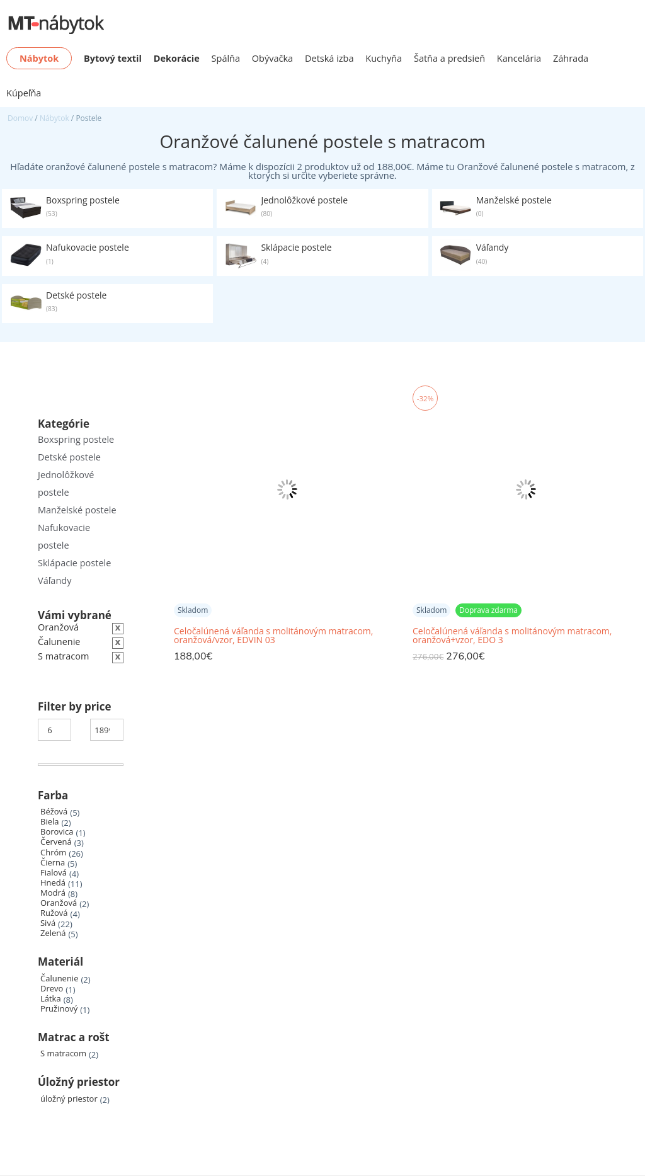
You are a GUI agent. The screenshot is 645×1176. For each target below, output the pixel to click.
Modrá (53, 893)
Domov (20, 118)
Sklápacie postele (74, 563)
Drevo (51, 989)
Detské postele (69, 457)
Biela (49, 822)
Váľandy (54, 580)
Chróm (53, 852)
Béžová (53, 812)
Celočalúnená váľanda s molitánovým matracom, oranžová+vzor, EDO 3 (512, 635)
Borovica (57, 832)
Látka (50, 999)
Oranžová (58, 903)
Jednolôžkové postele (66, 483)
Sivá (47, 923)
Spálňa (226, 58)
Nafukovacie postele (64, 536)
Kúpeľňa (23, 93)
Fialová (53, 873)
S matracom (63, 1053)
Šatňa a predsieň (449, 58)
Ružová (54, 913)
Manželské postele (77, 510)
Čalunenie (59, 978)
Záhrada (570, 58)
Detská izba (329, 58)
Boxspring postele (76, 439)
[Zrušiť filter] (80, 656)
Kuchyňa (383, 58)
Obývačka (272, 58)
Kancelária (519, 58)
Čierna (52, 863)
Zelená (53, 933)
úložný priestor (69, 1099)
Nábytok (54, 118)
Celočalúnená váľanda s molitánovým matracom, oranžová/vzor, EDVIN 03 (273, 635)
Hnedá (53, 883)
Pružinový (58, 1009)
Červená (56, 842)
